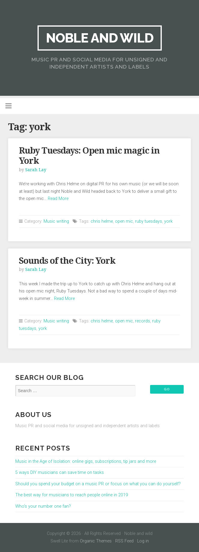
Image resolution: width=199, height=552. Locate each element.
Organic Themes (96, 541)
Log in (143, 541)
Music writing (56, 221)
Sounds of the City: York (67, 261)
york (168, 221)
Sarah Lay (35, 169)
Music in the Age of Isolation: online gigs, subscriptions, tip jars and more (85, 461)
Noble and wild (99, 38)
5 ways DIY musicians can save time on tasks (59, 472)
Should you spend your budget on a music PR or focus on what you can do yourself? (98, 483)
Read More (58, 198)
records (142, 321)
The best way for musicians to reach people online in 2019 (71, 495)
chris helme (102, 221)
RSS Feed (124, 541)
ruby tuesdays (148, 221)
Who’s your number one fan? (43, 506)
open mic (124, 221)
